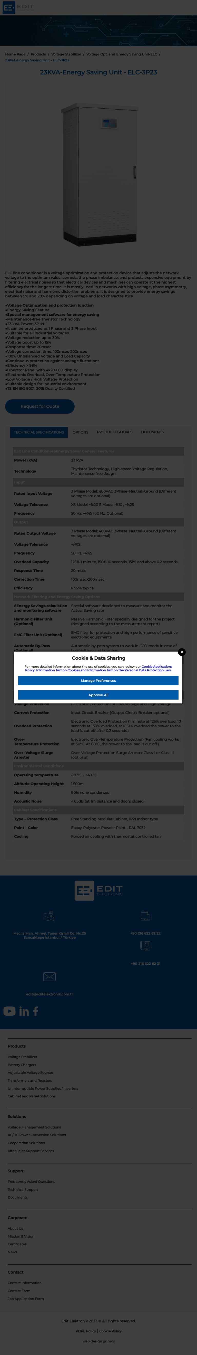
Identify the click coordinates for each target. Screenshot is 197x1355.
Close (182, 652)
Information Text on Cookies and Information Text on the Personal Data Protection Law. (104, 670)
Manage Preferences (98, 681)
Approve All (98, 695)
